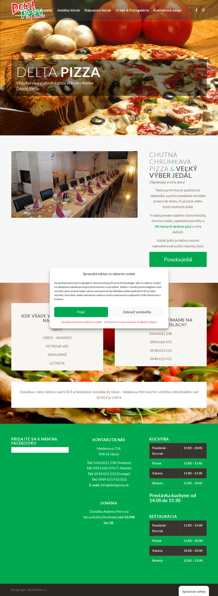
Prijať (81, 312)
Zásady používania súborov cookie (81, 322)
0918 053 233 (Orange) (112, 474)
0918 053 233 (161, 350)
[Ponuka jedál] (178, 259)
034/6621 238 (161, 334)
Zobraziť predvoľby (137, 312)
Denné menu (27, 88)
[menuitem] (20, 10)
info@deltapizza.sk (115, 485)
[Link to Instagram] (203, 10)
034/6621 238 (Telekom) (112, 463)
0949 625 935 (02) (112, 479)
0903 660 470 (161, 342)
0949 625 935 (161, 359)
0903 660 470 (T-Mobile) (112, 468)
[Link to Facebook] (196, 10)
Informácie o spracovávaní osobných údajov (130, 322)
